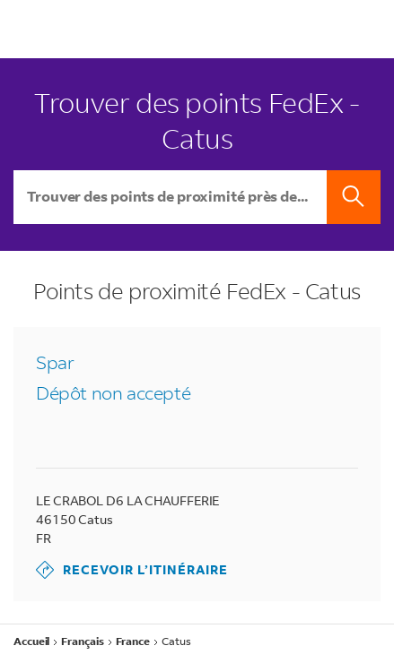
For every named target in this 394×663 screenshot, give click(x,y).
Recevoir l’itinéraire (132, 570)
